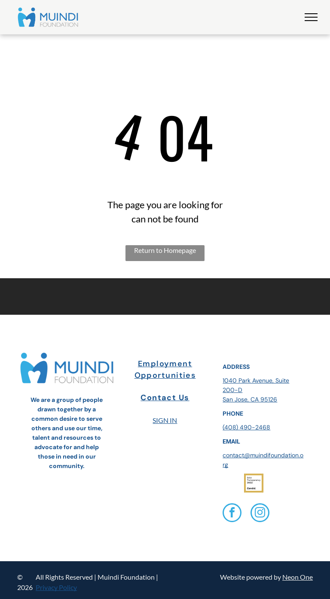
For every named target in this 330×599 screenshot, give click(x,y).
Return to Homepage (165, 250)
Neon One (297, 577)
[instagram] (260, 513)
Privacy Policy (56, 587)
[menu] (311, 17)
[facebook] (232, 513)
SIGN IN (165, 420)
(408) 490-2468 (246, 427)
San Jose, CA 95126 (250, 399)
